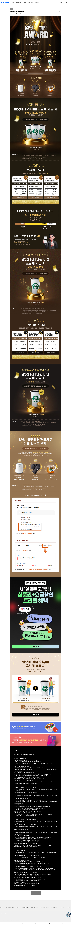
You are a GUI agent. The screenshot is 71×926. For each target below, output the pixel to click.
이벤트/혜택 (30, 2)
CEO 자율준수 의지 (10, 907)
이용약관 (17, 907)
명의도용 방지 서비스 (44, 907)
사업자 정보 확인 (3, 913)
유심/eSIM (18, 2)
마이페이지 (36, 2)
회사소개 (1, 907)
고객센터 (60, 2)
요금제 (12, 2)
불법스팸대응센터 (34, 907)
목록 (35, 893)
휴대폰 (24, 2)
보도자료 (68, 907)
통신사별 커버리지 (54, 907)
